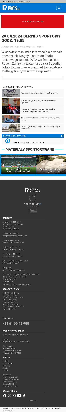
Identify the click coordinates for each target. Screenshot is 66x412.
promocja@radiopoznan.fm (13, 256)
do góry (33, 400)
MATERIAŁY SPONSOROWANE (30, 149)
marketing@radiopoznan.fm (13, 249)
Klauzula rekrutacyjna (10, 386)
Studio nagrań (8, 363)
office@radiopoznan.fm (11, 263)
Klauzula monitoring (10, 382)
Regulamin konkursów (11, 379)
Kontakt (5, 370)
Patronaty (6, 366)
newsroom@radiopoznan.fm (13, 242)
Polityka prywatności (10, 377)
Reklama (6, 361)
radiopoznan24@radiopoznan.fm (15, 236)
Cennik (5, 368)
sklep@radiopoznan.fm (11, 341)
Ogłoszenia (7, 375)
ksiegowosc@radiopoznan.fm (13, 270)
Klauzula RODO (8, 384)
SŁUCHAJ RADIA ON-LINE (33, 21)
